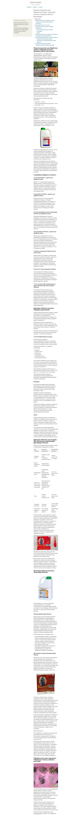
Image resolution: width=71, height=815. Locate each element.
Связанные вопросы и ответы (43, 25)
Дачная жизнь (35, 2)
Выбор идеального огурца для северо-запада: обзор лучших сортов (21, 24)
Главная (29, 7)
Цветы (38, 32)
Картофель (39, 31)
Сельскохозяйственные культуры (45, 29)
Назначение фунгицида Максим (44, 39)
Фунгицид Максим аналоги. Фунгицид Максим (47, 37)
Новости (35, 7)
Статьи (40, 7)
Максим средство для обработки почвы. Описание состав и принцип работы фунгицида (45, 22)
